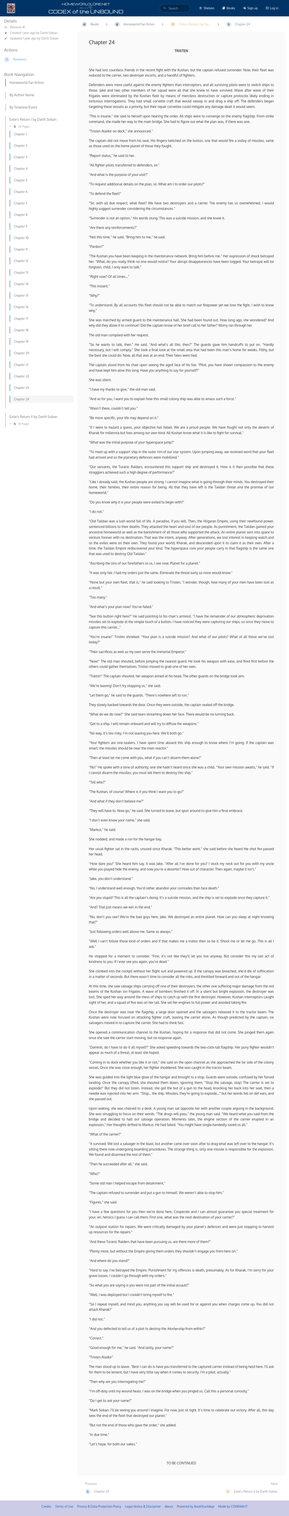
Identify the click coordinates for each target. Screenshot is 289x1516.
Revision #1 (14, 27)
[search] (175, 8)
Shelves (206, 8)
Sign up (250, 8)
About (169, 1506)
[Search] (164, 8)
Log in (272, 8)
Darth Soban (48, 33)
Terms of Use (64, 1506)
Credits (46, 1506)
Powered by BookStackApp (195, 1506)
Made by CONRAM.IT (232, 1506)
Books (228, 8)
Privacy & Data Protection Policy (99, 1506)
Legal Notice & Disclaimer (143, 1506)
